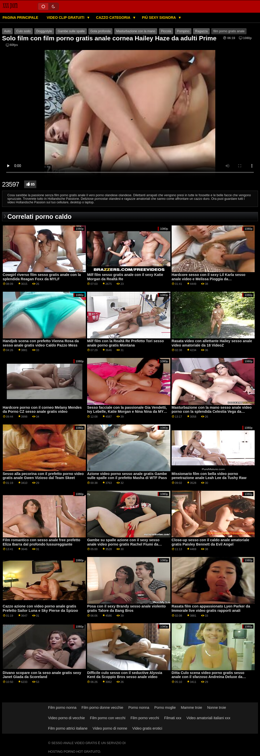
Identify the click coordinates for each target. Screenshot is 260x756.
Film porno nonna (62, 707)
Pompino (183, 31)
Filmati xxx (172, 718)
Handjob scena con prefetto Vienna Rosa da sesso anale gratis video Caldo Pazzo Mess (41, 343)
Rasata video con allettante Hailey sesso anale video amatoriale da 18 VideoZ (212, 343)
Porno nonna (138, 707)
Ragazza (201, 31)
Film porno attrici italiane (68, 728)
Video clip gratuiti (66, 17)
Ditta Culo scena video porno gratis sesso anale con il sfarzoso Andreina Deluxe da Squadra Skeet (208, 677)
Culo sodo (23, 31)
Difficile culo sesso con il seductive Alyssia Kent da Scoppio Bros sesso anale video (124, 675)
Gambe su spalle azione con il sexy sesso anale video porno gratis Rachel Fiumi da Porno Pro (123, 544)
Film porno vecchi (145, 718)
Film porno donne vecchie (102, 707)
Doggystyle (44, 31)
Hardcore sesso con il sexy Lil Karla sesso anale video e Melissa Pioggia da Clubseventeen (209, 279)
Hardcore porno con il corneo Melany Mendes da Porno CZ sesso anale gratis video (42, 409)
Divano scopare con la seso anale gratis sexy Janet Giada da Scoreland (42, 675)
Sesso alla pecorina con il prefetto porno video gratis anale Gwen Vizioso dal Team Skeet (43, 476)
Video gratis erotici (147, 728)
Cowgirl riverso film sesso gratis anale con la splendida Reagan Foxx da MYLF (42, 277)
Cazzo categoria (113, 17)
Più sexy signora (159, 17)
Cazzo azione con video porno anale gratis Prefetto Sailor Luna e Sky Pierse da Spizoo (40, 608)
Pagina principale (20, 17)
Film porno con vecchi (107, 718)
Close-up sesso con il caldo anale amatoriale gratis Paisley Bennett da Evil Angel (210, 542)
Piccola (166, 31)
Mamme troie (191, 707)
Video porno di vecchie (66, 718)
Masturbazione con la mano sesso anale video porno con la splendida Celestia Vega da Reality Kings (212, 411)
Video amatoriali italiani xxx (208, 718)
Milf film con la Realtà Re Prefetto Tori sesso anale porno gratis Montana (125, 343)
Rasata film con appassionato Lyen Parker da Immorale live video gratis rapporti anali (211, 608)
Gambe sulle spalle (71, 31)
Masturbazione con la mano (135, 31)
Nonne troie (216, 707)
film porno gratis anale (229, 31)
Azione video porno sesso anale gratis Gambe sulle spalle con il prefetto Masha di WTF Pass (127, 476)
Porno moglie (165, 707)
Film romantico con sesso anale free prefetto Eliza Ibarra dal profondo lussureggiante (41, 542)
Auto (7, 31)
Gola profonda (100, 31)
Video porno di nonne (110, 728)
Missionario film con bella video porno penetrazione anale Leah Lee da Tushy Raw (209, 476)
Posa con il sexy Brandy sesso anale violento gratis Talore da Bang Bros (126, 608)
